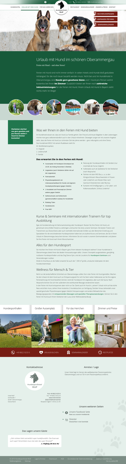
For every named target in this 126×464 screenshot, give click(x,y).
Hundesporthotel (61, 8)
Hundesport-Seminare (99, 255)
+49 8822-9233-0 (54, 394)
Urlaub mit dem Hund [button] (30, 7)
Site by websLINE (112, 461)
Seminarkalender (104, 25)
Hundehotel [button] (15, 7)
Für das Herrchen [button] (46, 7)
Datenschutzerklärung (104, 459)
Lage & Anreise (40, 459)
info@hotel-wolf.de (53, 400)
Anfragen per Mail (104, 19)
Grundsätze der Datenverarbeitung (80, 459)
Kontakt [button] (112, 7)
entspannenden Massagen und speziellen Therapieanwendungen (79, 294)
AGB (62, 459)
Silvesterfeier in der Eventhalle (78, 422)
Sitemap (28, 461)
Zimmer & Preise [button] (102, 7)
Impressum (53, 459)
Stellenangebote (16, 461)
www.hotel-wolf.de (55, 398)
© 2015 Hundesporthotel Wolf (20, 459)
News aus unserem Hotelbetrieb (79, 414)
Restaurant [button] (74, 7)
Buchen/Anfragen (104, 14)
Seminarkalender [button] (87, 7)
